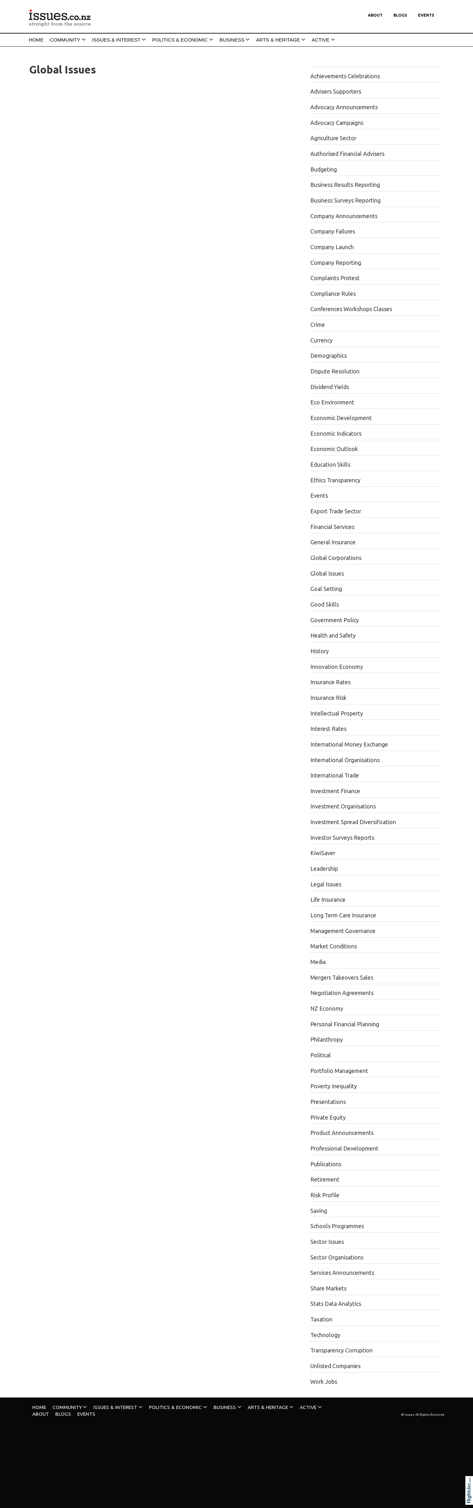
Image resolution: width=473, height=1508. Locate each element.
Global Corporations (335, 558)
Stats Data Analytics (335, 1304)
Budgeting (323, 169)
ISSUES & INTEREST (116, 39)
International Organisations (345, 760)
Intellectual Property (336, 713)
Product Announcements (342, 1133)
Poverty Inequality (333, 1086)
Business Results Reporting (345, 185)
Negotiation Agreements (342, 993)
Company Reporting (335, 263)
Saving (318, 1211)
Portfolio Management (339, 1071)
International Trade (334, 775)
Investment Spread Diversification (353, 822)
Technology (325, 1335)
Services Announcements (342, 1273)
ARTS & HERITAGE (278, 39)
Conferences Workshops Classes (351, 309)
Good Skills (324, 604)
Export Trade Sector (335, 511)
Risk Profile (324, 1195)
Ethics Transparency (335, 480)
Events (426, 15)
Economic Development (341, 418)
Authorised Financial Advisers (347, 154)
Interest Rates (328, 729)
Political (320, 1055)
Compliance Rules (333, 294)
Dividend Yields (329, 387)
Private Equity (328, 1117)
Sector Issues (327, 1242)
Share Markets (328, 1288)
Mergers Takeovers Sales (341, 978)
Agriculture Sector (333, 138)
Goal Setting (326, 589)
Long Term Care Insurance (343, 915)
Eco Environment (332, 402)
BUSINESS (232, 39)
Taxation (321, 1319)
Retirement (324, 1179)
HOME (36, 39)
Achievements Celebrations (345, 76)
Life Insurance (327, 900)
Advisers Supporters (335, 91)
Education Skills (330, 465)
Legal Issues (325, 884)
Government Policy (334, 620)
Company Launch (332, 247)
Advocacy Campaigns (336, 123)
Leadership (324, 869)
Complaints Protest (335, 278)
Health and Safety (333, 635)
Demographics (328, 356)
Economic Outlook (334, 449)
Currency (321, 340)
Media (318, 962)
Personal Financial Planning (344, 1024)
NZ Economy (326, 1009)
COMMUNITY (65, 39)
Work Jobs (323, 1382)
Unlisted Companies (335, 1366)
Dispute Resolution (335, 371)
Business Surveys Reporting (345, 200)
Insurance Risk (328, 698)
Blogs (400, 15)
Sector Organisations (336, 1257)
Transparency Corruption (341, 1350)
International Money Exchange (349, 744)
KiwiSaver (322, 853)
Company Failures (332, 231)
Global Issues (327, 573)
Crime (317, 325)
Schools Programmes (337, 1226)
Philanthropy (326, 1040)
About (375, 15)
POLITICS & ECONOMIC (180, 39)
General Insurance (333, 542)
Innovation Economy (336, 667)
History (319, 651)
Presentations (328, 1102)
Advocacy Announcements (344, 107)
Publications (325, 1164)
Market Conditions (333, 946)
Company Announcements (343, 216)
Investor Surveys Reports (342, 838)
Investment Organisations (343, 806)
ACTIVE (321, 39)
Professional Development (344, 1148)
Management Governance (343, 931)
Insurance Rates (330, 682)
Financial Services (332, 527)
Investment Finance (335, 791)
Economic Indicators (335, 434)
